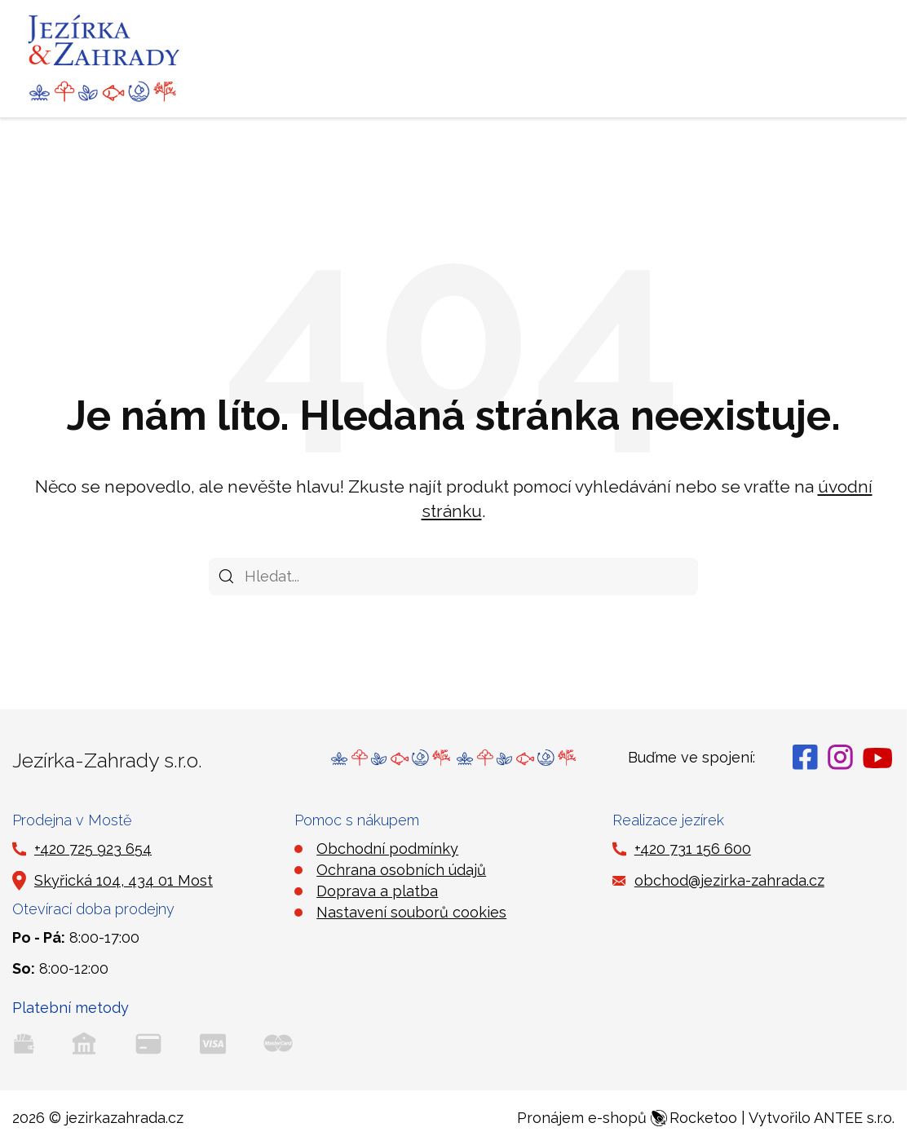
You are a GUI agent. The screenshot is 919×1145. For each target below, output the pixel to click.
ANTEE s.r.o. (854, 1117)
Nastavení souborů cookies (411, 912)
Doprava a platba (377, 891)
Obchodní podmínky (387, 848)
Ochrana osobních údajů (401, 869)
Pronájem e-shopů (627, 1117)
